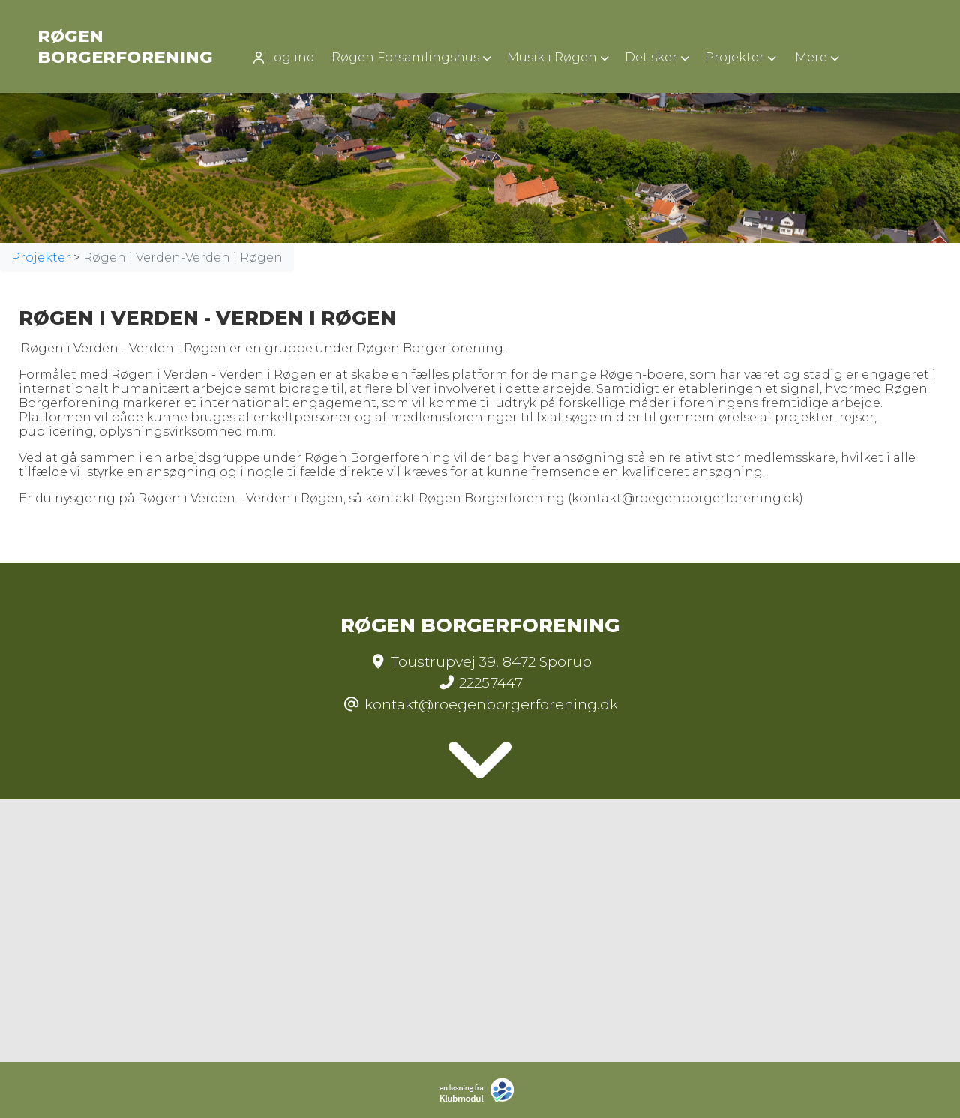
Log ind (283, 58)
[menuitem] (288, 57)
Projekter (40, 257)
